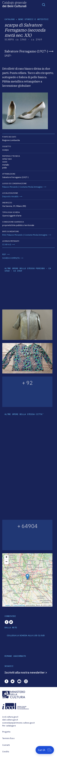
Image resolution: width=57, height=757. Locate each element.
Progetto (6, 731)
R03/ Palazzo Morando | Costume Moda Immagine (24, 235)
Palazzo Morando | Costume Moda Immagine (22, 187)
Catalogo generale (14, 4)
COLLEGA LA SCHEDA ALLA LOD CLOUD (26, 635)
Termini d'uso (8, 738)
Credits (5, 751)
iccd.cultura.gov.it (10, 717)
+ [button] (6, 557)
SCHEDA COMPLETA (11, 258)
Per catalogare (9, 725)
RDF (4, 254)
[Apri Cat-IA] (45, 750)
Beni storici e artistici (33, 19)
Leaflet (7, 605)
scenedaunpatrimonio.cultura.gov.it (18, 722)
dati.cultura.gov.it (10, 719)
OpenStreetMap (19, 605)
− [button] (6, 562)
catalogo (10, 19)
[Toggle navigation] (43, 4)
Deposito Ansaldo (10, 196)
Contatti (6, 745)
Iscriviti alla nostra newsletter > (26, 672)
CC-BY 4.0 (6, 244)
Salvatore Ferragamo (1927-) (26, 51)
